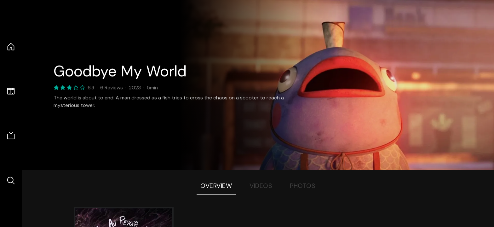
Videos (261, 186)
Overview (216, 186)
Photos (302, 186)
